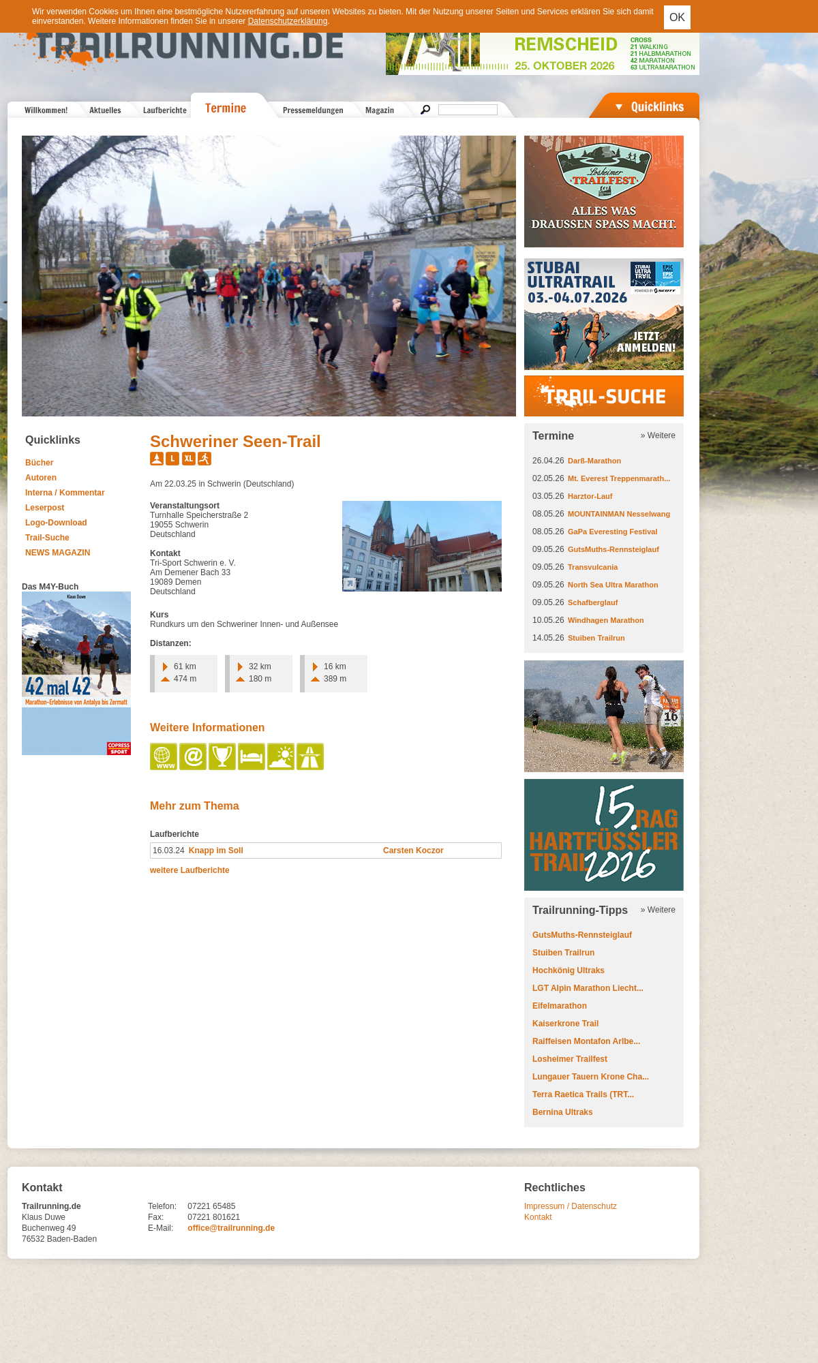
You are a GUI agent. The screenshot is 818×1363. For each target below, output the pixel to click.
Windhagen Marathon (606, 620)
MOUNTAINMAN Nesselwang (619, 514)
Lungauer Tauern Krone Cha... (590, 1077)
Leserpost (44, 507)
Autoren (41, 478)
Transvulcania (593, 567)
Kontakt (538, 1217)
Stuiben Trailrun (596, 638)
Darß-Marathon (594, 461)
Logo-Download (56, 522)
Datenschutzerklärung (288, 21)
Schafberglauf (593, 602)
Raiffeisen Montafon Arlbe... (586, 1041)
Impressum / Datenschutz (570, 1206)
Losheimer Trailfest (569, 1059)
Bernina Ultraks (562, 1112)
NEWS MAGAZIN (57, 552)
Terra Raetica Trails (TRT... (583, 1094)
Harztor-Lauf (590, 496)
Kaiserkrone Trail (565, 1023)
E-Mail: (160, 1228)
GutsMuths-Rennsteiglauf (613, 549)
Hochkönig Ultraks (568, 970)
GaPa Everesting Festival (612, 531)
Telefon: (162, 1206)
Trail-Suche (47, 537)
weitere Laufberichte (190, 870)
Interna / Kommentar (65, 492)
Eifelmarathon (559, 1006)
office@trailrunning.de (231, 1228)
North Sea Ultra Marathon (613, 585)
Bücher (39, 463)
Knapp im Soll (216, 850)
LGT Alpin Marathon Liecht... (587, 988)
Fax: (156, 1217)
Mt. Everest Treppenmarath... (619, 478)
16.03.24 (169, 850)
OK (677, 17)
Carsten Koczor (413, 850)
